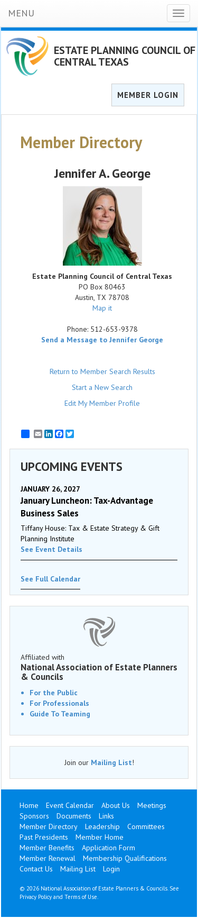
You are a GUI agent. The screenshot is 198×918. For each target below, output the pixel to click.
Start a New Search (102, 387)
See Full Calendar (50, 579)
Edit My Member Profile (102, 403)
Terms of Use (80, 897)
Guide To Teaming (60, 714)
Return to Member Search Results (102, 371)
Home (29, 805)
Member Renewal (48, 858)
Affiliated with (99, 667)
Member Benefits (47, 847)
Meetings (151, 805)
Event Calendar (70, 805)
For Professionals (59, 703)
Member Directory (49, 826)
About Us (115, 805)
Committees (146, 826)
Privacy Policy (36, 897)
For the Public (54, 692)
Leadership (102, 826)
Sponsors (34, 816)
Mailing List (111, 762)
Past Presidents (44, 837)
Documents (73, 816)
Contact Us (36, 869)
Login (111, 869)
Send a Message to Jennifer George (102, 339)
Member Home (100, 837)
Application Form (108, 847)
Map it (102, 308)
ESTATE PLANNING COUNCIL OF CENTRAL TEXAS (124, 56)
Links (106, 816)
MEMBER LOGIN (147, 95)
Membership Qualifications (125, 858)
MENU (21, 13)
